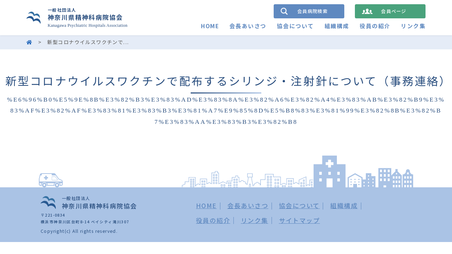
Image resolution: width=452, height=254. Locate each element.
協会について (295, 26)
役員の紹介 (374, 26)
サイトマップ (299, 220)
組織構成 (337, 26)
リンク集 (413, 26)
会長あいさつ (248, 26)
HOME (210, 26)
